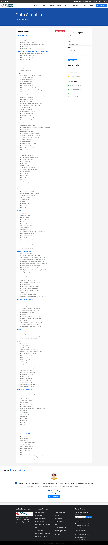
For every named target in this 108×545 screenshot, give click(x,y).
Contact (91, 5)
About (84, 5)
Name (69, 35)
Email (69, 41)
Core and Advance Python (42, 533)
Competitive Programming (42, 524)
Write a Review (54, 496)
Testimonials (75, 5)
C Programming (39, 515)
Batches (67, 5)
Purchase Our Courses (55, 5)
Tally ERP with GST (60, 521)
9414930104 (104, 1)
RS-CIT (57, 515)
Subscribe (89, 517)
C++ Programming (40, 518)
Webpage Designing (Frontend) (60, 531)
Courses (44, 5)
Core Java (38, 527)
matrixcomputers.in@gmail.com (82, 1)
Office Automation (60, 512)
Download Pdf (60, 31)
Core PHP (57, 535)
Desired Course (72, 54)
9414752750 (97, 1)
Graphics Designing (40, 512)
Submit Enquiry (72, 60)
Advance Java (39, 530)
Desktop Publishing (60, 527)
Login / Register (101, 5)
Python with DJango (41, 536)
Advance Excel (59, 518)
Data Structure (39, 521)
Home (36, 5)
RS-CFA (57, 524)
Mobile (69, 47)
